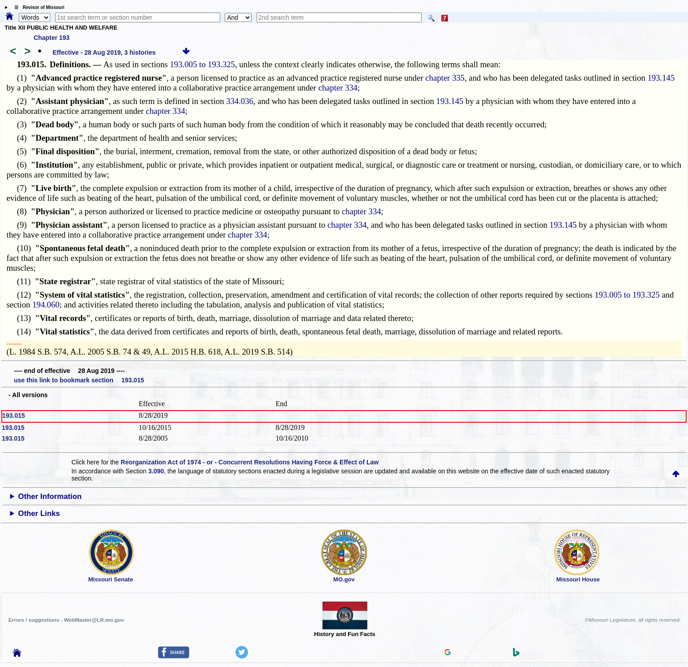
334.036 (239, 101)
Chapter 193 (52, 37)
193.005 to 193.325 (202, 64)
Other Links (39, 513)
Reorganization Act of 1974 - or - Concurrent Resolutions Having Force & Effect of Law (250, 462)
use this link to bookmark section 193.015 (79, 380)
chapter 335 (445, 77)
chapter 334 (338, 87)
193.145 (661, 77)
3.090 (156, 471)
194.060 (46, 304)
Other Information (50, 496)
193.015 (13, 415)
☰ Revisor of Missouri (37, 7)
